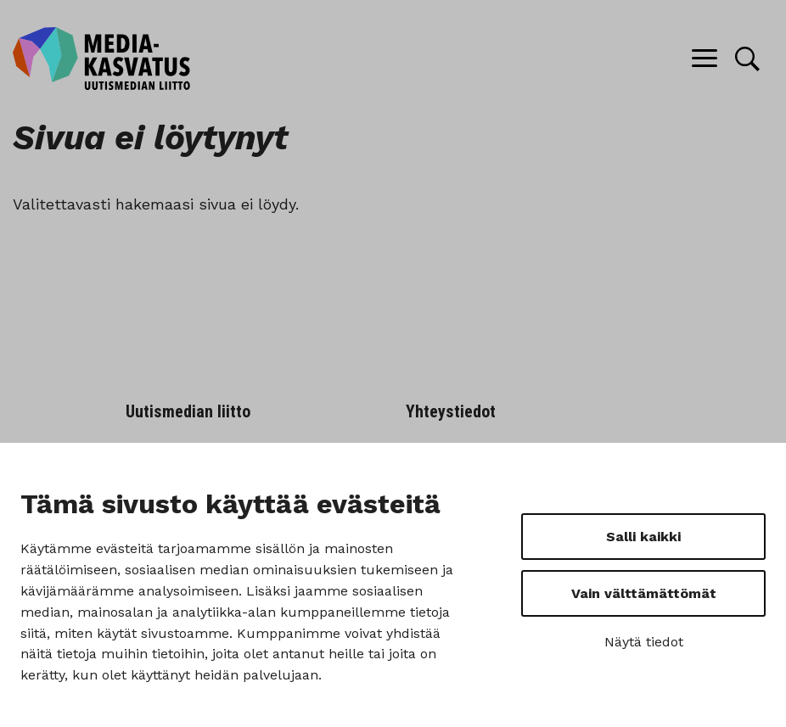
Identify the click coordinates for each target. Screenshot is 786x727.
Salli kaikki (643, 536)
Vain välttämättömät (643, 593)
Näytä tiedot (643, 642)
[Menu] (704, 59)
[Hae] (747, 59)
